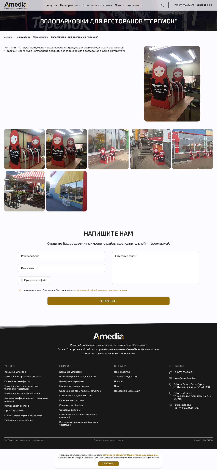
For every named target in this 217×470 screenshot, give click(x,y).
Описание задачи (126, 268)
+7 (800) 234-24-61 (174, 5)
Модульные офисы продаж (74, 405)
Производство (122, 390)
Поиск (117, 405)
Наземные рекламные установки (78, 395)
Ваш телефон (30, 268)
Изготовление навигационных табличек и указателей (22, 407)
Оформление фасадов (72, 425)
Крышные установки (16, 390)
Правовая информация (127, 410)
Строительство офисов (17, 400)
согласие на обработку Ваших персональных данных (130, 455)
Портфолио (68, 384)
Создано (203, 461)
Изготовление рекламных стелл (22, 413)
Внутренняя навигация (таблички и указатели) (80, 445)
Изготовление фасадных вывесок (23, 395)
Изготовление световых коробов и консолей (79, 437)
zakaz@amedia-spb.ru (186, 396)
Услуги (49, 5)
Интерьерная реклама (17, 426)
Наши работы (67, 5)
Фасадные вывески (70, 430)
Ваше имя (27, 281)
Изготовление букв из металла (77, 415)
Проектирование (14, 431)
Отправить (108, 315)
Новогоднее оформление (19, 441)
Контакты (130, 5)
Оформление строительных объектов (81, 410)
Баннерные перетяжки (72, 400)
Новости (119, 400)
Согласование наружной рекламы (24, 436)
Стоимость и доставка (94, 5)
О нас (116, 5)
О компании (123, 384)
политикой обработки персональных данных (102, 304)
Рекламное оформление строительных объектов (18, 420)
